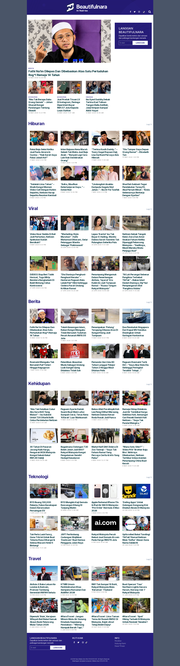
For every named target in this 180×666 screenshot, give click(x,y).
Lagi (149, 124)
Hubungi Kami (120, 643)
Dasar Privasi (120, 646)
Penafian (118, 641)
